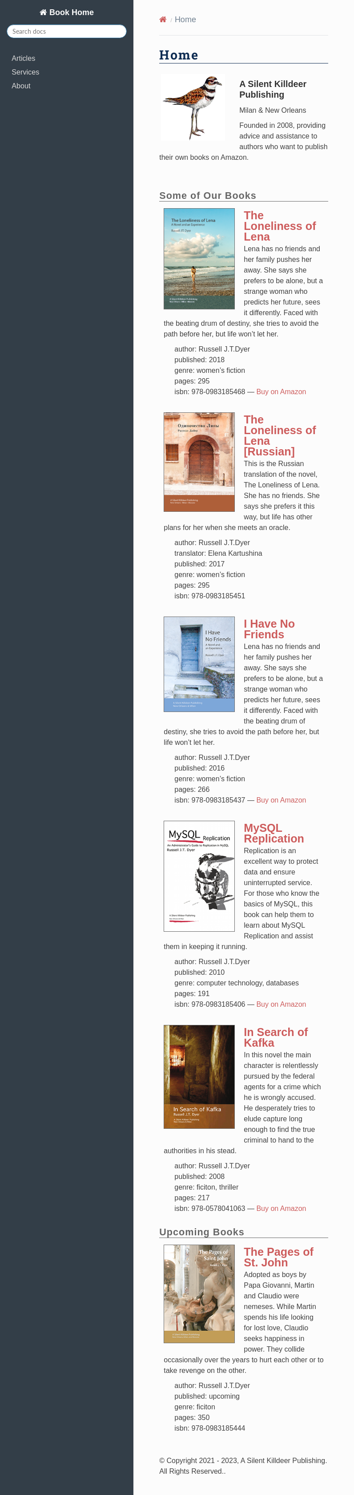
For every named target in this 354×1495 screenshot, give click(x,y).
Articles (23, 58)
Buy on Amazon (281, 392)
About (21, 86)
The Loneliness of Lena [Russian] (280, 435)
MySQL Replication (274, 833)
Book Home (70, 12)
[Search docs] (67, 31)
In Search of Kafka (276, 1037)
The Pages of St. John (279, 1257)
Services (25, 72)
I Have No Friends (269, 629)
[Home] (163, 20)
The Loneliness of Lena (280, 226)
